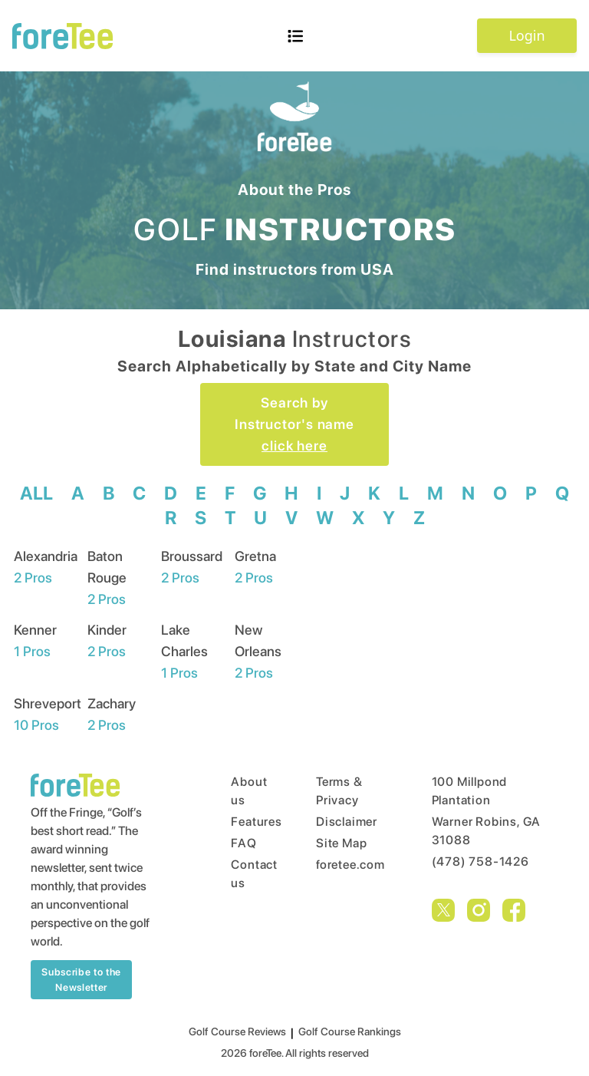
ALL (36, 493)
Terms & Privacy (339, 790)
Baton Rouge (107, 577)
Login (526, 35)
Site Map (341, 843)
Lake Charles (184, 651)
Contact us (244, 873)
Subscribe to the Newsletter (80, 979)
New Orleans (258, 651)
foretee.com (344, 864)
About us (244, 790)
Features (244, 821)
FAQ (243, 843)
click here (294, 445)
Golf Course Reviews (237, 1031)
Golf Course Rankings (349, 1031)
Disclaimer (344, 821)
